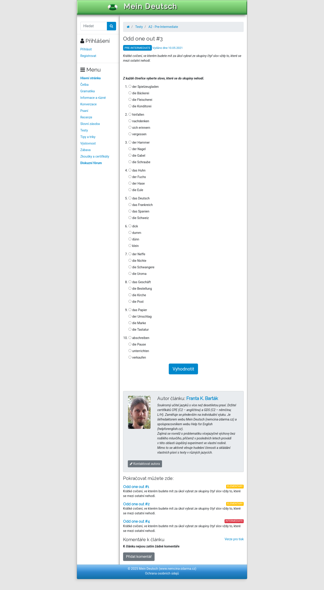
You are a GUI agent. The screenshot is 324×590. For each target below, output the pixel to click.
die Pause (137, 344)
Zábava (85, 150)
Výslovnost (88, 143)
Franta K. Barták (202, 398)
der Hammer (139, 142)
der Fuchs (137, 177)
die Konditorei (139, 106)
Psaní (84, 111)
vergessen (137, 134)
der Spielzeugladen (143, 86)
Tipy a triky (87, 137)
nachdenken (138, 121)
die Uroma (137, 274)
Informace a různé (93, 97)
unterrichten (138, 351)
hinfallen (136, 114)
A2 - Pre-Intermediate (163, 27)
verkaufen (137, 357)
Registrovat (88, 56)
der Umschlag (140, 316)
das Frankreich (140, 205)
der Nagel (137, 149)
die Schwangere (141, 267)
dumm (134, 233)
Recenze (86, 117)
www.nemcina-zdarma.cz (177, 568)
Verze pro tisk (234, 539)
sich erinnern (139, 127)
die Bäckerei (138, 93)
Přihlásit (86, 49)
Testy (84, 130)
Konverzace (88, 104)
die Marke (137, 323)
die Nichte (137, 260)
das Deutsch (139, 198)
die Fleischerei (140, 100)
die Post (136, 301)
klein (133, 246)
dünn (133, 239)
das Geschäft (139, 282)
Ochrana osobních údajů (162, 573)
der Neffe (136, 254)
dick (133, 226)
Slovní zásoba (90, 124)
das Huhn (137, 170)
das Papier (137, 310)
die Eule (135, 190)
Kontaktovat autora (145, 464)
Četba (84, 84)
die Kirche (137, 295)
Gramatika (87, 91)
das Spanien (138, 211)
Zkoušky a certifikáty (94, 156)
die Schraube (139, 162)
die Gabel (136, 155)
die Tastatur (138, 329)
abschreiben (138, 338)
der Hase (136, 183)
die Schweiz (138, 218)
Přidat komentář (139, 556)
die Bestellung (140, 288)
